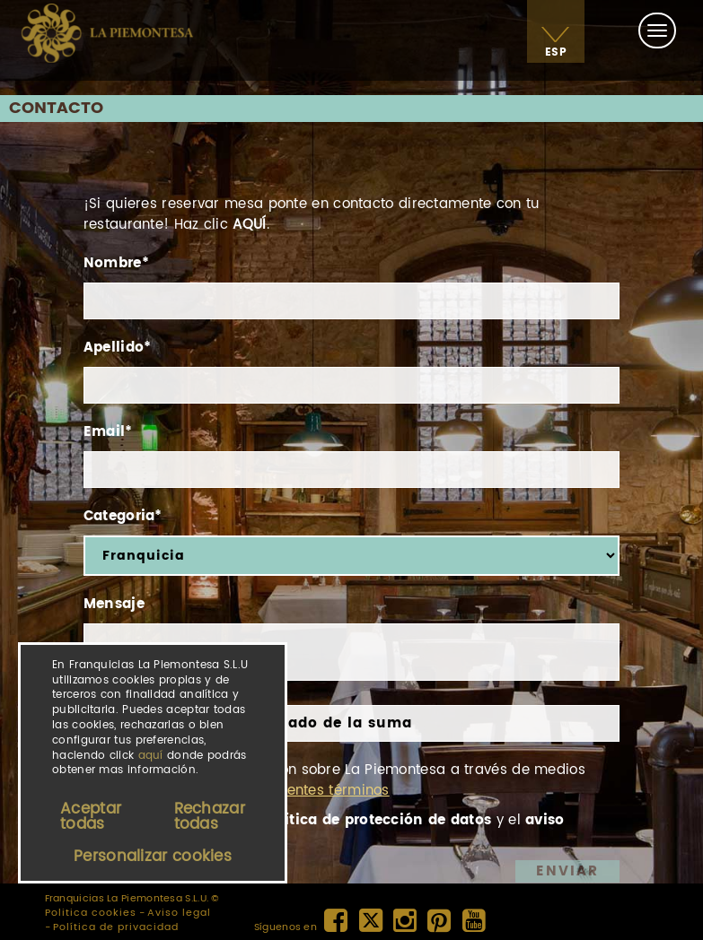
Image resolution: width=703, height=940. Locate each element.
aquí (150, 755)
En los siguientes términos (299, 790)
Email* (108, 432)
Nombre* (116, 263)
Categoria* (123, 516)
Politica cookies (90, 913)
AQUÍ (249, 224)
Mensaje (114, 604)
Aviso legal (179, 913)
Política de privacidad (116, 927)
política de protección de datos (376, 820)
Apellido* (117, 347)
